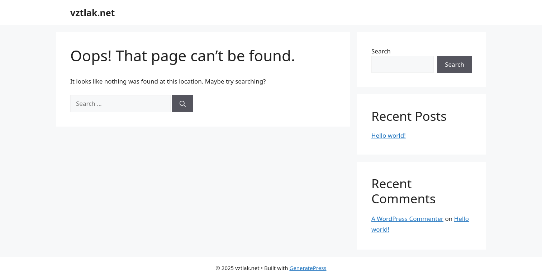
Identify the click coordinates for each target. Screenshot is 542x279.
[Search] (182, 103)
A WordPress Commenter (407, 218)
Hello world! (388, 135)
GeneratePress (307, 267)
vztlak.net (92, 12)
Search (381, 51)
